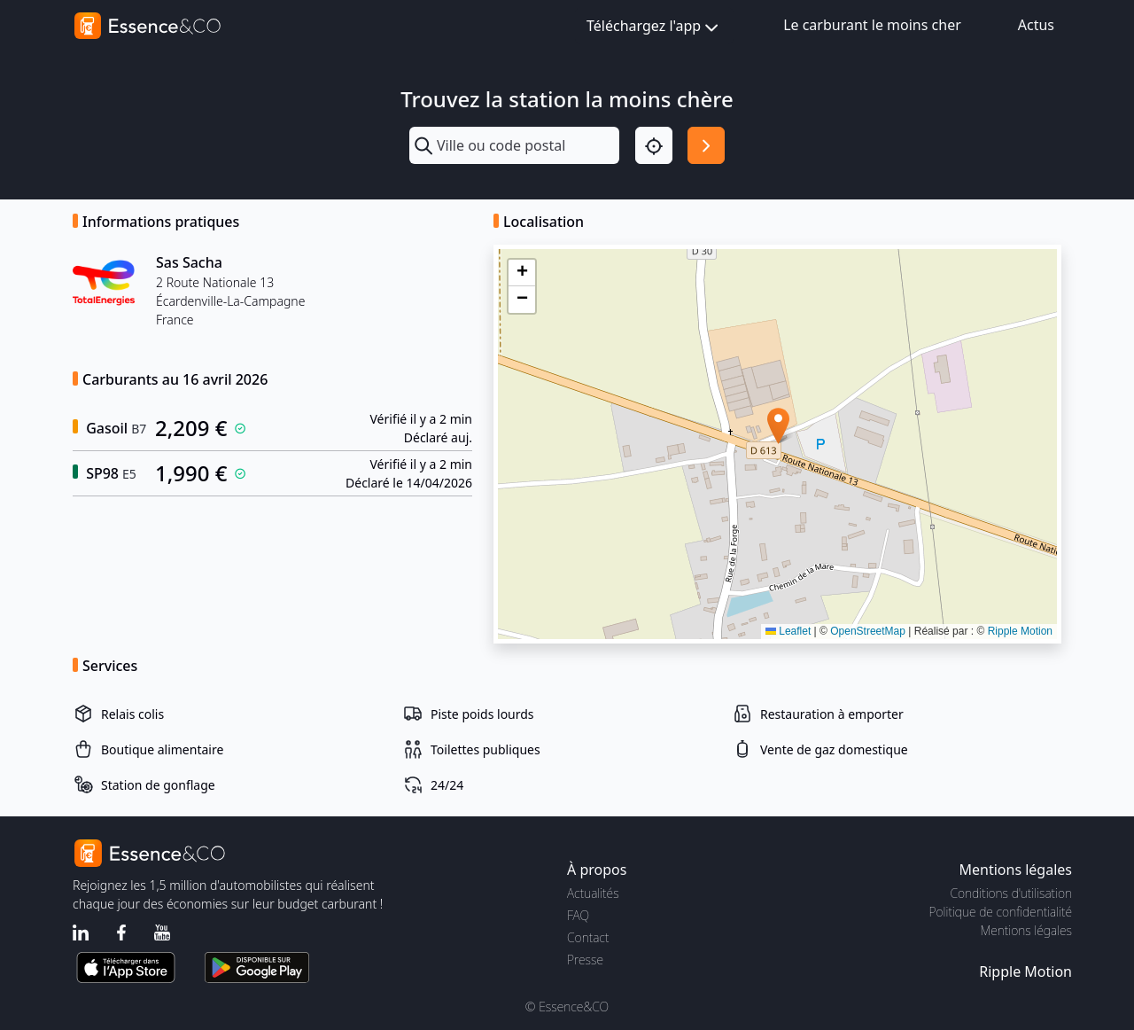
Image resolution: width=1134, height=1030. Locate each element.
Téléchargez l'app (654, 27)
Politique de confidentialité (1000, 911)
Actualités (593, 893)
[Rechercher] (706, 145)
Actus (1036, 25)
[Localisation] (653, 145)
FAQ (578, 915)
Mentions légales (1026, 930)
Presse (585, 959)
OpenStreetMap (867, 631)
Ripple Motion (1020, 631)
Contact (588, 937)
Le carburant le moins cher (872, 25)
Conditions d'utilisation (1011, 893)
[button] (778, 426)
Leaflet (788, 631)
